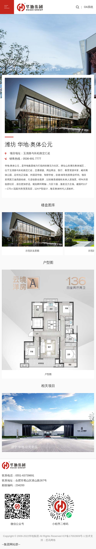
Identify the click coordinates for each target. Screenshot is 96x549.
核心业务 (34, 69)
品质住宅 (47, 69)
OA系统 (88, 6)
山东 (58, 69)
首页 (23, 69)
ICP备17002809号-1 (73, 536)
